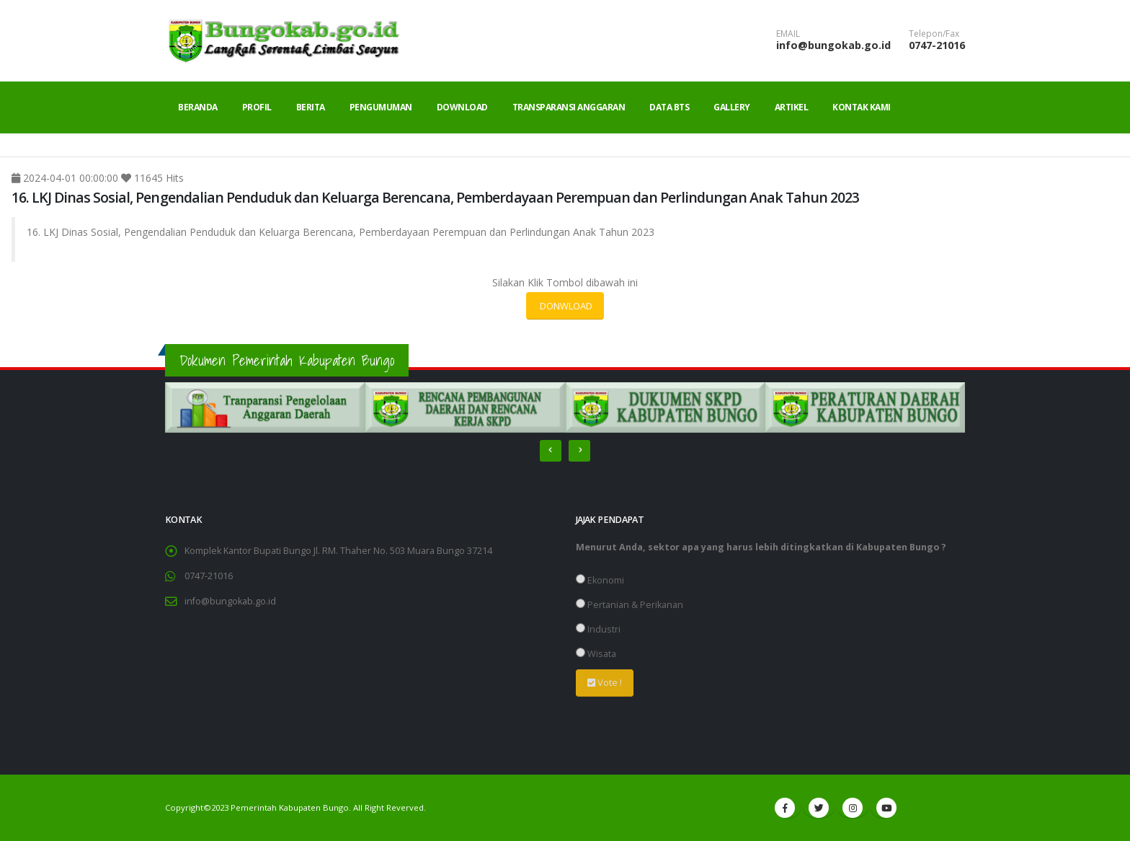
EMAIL (788, 34)
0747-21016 (937, 45)
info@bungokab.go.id (833, 45)
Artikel (792, 107)
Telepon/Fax (934, 34)
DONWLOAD (565, 305)
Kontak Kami (861, 107)
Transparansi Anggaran (569, 107)
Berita (310, 107)
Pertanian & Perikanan (629, 605)
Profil (257, 107)
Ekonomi (600, 580)
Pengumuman (381, 107)
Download (462, 107)
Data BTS (669, 107)
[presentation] (550, 451)
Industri (598, 629)
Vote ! (604, 682)
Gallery (731, 107)
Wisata (596, 654)
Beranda (198, 107)
